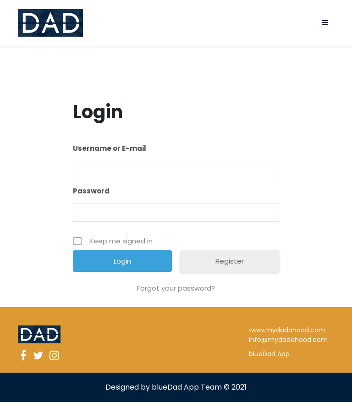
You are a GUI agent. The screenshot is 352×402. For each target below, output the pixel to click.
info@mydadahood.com (288, 339)
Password (91, 191)
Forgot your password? (176, 288)
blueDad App (269, 353)
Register (229, 261)
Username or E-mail (109, 148)
